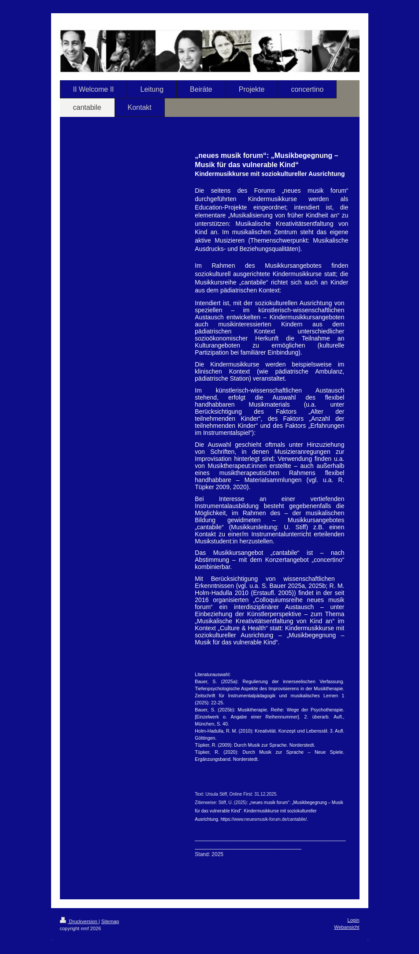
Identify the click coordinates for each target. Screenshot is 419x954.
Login (354, 920)
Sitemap (110, 921)
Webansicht (346, 927)
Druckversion (79, 921)
